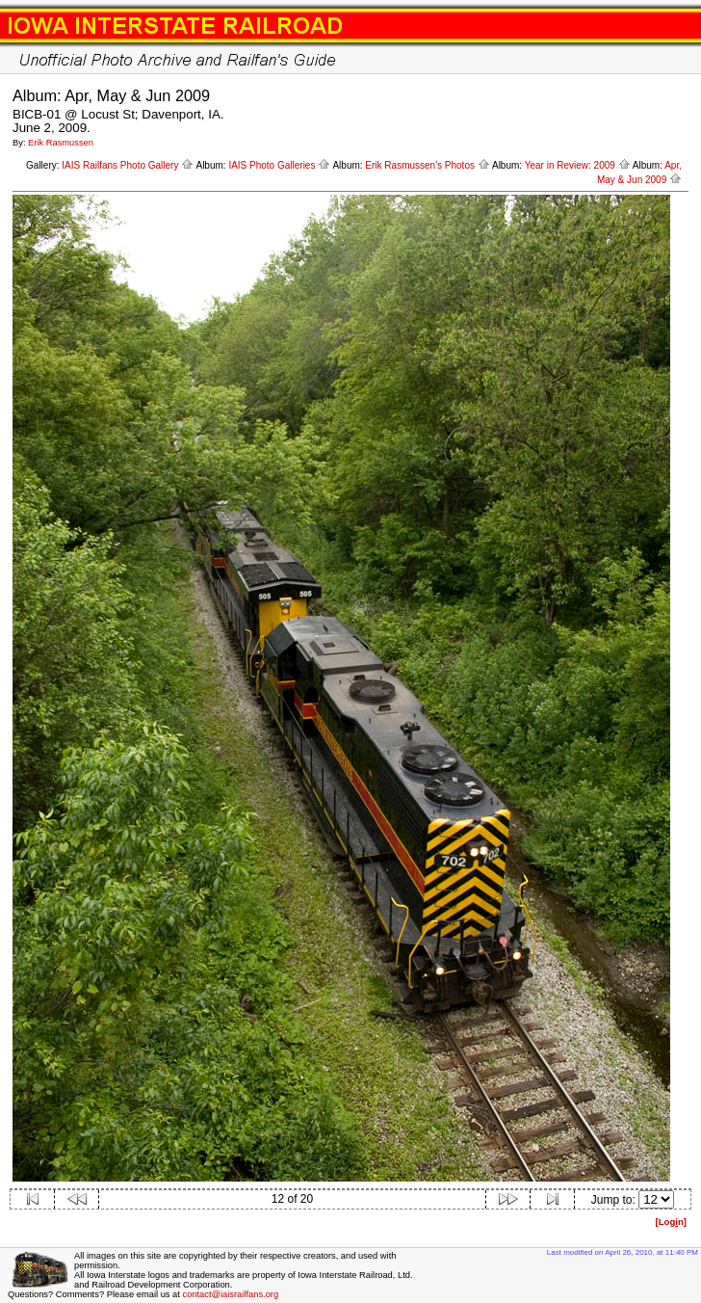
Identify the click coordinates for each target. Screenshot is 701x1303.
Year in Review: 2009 (578, 165)
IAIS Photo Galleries (279, 165)
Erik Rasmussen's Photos (427, 165)
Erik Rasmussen (60, 142)
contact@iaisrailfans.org (230, 1294)
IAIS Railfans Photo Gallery (128, 165)
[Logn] (671, 1221)
